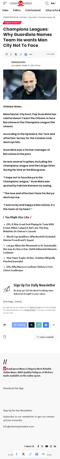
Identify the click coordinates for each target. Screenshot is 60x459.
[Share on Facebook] (11, 54)
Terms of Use (35, 307)
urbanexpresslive (18, 62)
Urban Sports (12, 23)
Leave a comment (45, 337)
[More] (30, 54)
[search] (47, 3)
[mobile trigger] (6, 3)
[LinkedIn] (55, 446)
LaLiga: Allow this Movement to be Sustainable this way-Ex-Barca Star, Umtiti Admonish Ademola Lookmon (30, 249)
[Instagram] (51, 446)
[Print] (26, 54)
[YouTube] (46, 446)
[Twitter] (42, 446)
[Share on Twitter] (16, 54)
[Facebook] (38, 446)
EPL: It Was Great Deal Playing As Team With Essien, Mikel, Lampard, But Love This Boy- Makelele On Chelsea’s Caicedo (28, 228)
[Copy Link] (21, 54)
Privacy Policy (30, 310)
